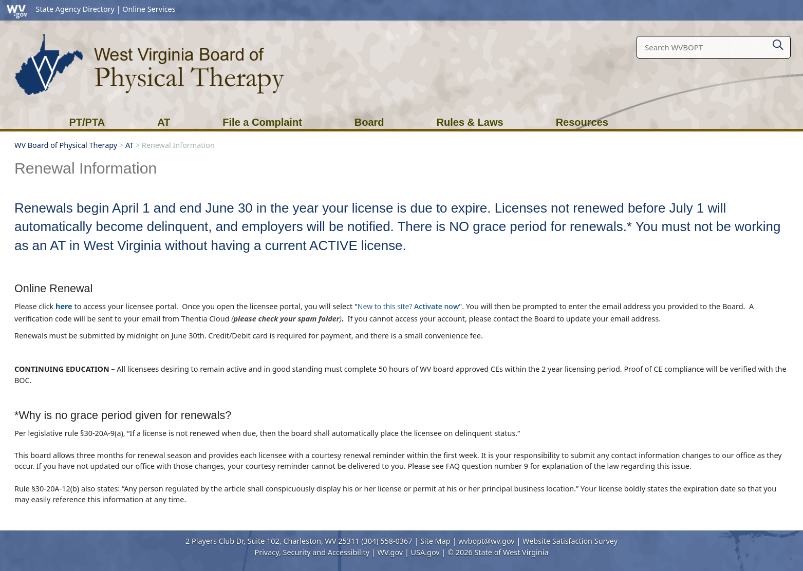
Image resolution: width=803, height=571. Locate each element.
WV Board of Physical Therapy (65, 145)
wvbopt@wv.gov (486, 541)
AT (129, 145)
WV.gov (390, 552)
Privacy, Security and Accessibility (312, 552)
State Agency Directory (75, 9)
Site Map (435, 541)
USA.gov (425, 552)
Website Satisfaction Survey (570, 541)
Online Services (148, 9)
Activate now (436, 306)
